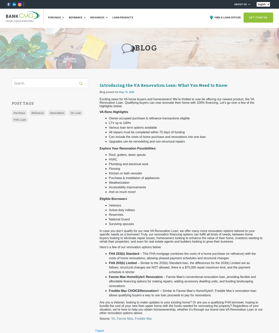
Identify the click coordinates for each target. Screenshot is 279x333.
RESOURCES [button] (99, 17)
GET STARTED (258, 17)
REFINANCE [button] (77, 17)
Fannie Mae (125, 318)
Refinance (37, 113)
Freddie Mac (143, 318)
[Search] (46, 83)
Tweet (99, 331)
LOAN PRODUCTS (122, 17)
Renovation (57, 113)
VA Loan (76, 113)
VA (113, 318)
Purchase (19, 113)
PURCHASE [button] (56, 17)
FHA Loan (20, 119)
